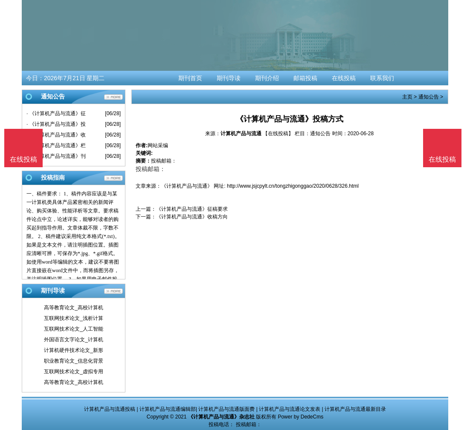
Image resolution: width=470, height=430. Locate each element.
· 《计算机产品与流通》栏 (56, 145)
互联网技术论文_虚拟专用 (73, 372)
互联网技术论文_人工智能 (73, 329)
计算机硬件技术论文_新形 (73, 350)
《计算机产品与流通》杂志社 (221, 417)
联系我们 (382, 78)
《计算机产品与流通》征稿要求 (192, 209)
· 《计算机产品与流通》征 (56, 113)
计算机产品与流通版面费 (226, 409)
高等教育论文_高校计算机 (73, 308)
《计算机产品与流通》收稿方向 (192, 217)
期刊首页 (190, 78)
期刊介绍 (267, 78)
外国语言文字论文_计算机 (73, 340)
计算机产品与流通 (240, 134)
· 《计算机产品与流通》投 (56, 124)
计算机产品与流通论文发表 (289, 409)
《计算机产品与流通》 (186, 186)
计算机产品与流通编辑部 (167, 409)
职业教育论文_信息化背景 (73, 361)
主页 (407, 97)
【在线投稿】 (278, 134)
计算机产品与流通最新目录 (355, 409)
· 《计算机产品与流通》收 (56, 135)
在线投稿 (344, 78)
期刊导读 (229, 78)
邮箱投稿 (305, 78)
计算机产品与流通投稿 (109, 409)
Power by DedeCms (300, 417)
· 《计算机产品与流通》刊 (56, 156)
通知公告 (428, 97)
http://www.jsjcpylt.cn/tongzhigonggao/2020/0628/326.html (293, 186)
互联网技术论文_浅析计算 (73, 318)
